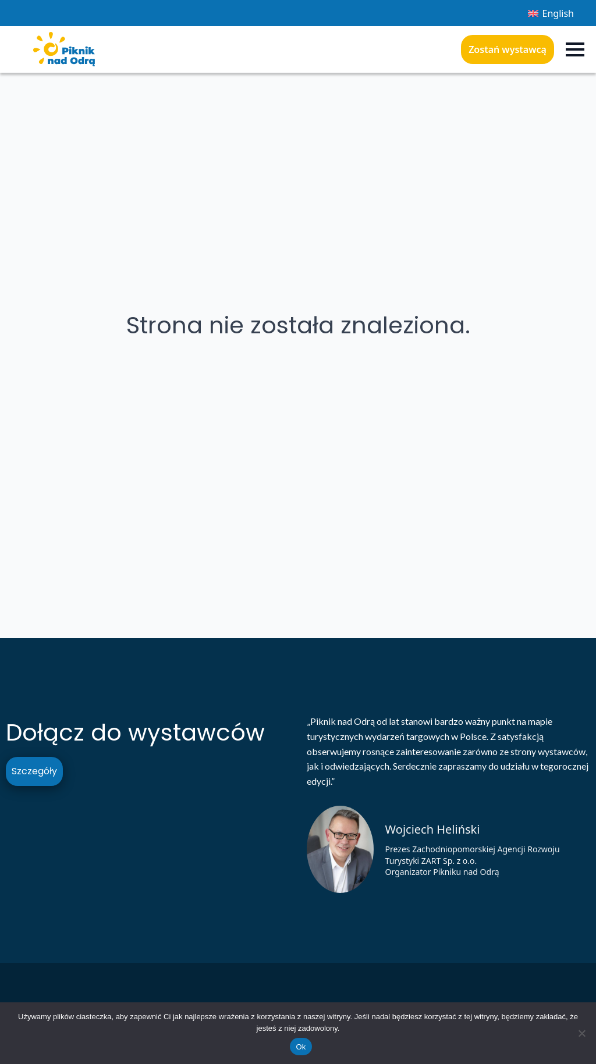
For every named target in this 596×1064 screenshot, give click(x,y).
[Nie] (581, 1033)
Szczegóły (34, 771)
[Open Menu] (575, 49)
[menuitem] (551, 13)
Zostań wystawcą (508, 49)
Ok (301, 1046)
